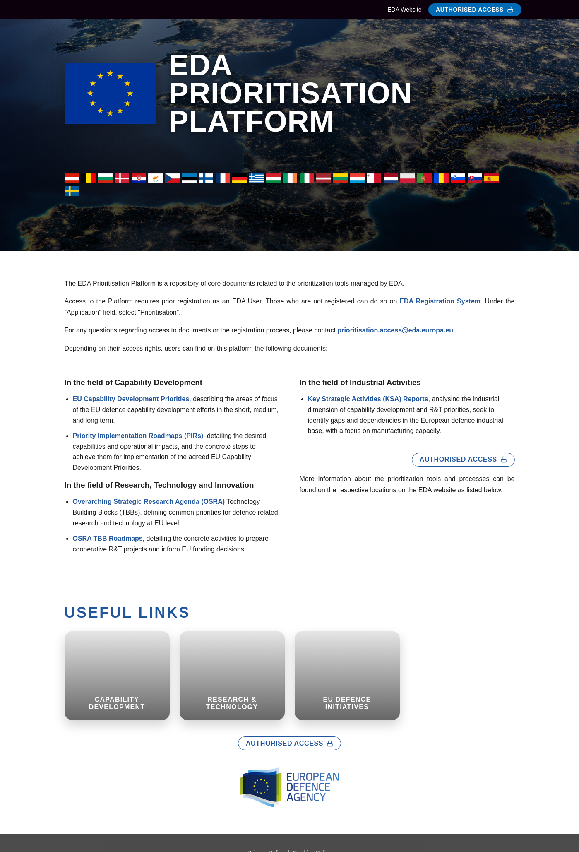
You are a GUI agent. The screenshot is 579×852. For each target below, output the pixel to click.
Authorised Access (475, 9)
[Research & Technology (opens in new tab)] (232, 675)
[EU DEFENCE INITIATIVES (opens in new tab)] (347, 675)
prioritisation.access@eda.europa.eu (395, 330)
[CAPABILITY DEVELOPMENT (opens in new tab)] (117, 675)
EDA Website (404, 9)
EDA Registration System (439, 301)
